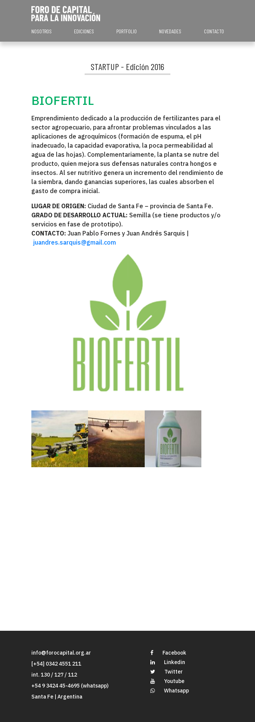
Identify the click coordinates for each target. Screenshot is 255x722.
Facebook (168, 652)
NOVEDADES (170, 31)
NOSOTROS (41, 31)
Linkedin (167, 662)
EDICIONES (84, 31)
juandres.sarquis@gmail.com (74, 242)
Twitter (166, 671)
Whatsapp (169, 690)
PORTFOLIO (126, 31)
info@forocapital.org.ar (61, 652)
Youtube (167, 681)
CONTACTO (214, 31)
